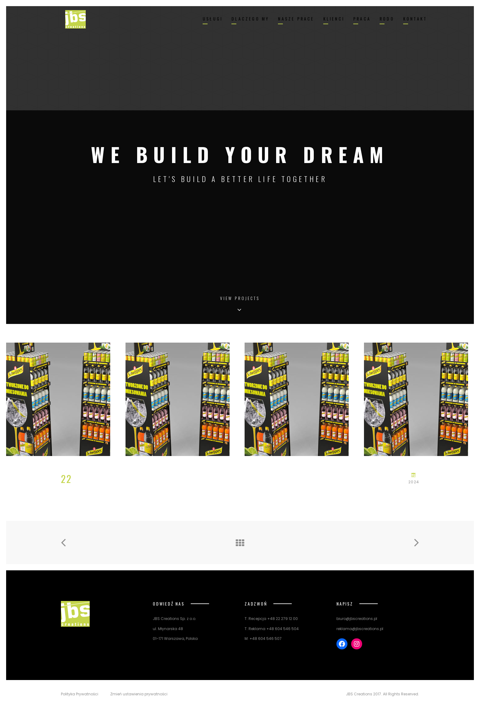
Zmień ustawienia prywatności (138, 694)
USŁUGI (213, 18)
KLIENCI (333, 18)
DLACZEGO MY (250, 18)
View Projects (240, 298)
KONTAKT (415, 18)
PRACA (362, 18)
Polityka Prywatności (79, 694)
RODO (387, 18)
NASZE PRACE (296, 18)
